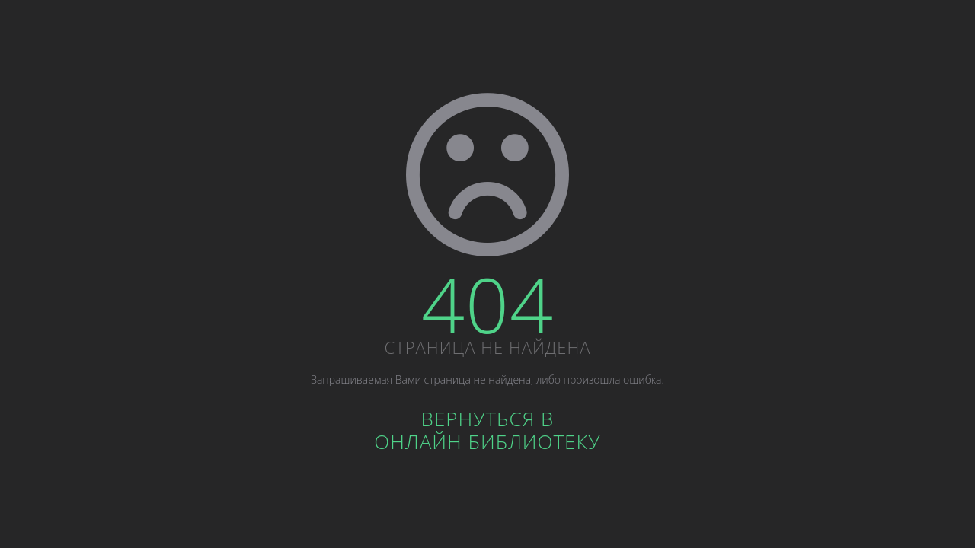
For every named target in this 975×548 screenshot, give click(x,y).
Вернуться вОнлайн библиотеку (487, 430)
